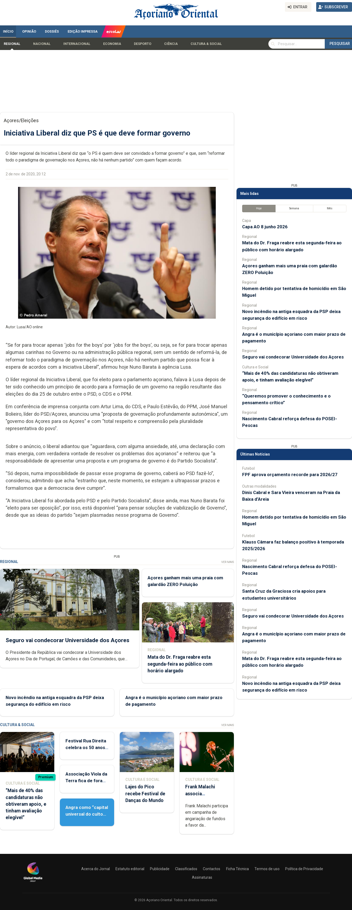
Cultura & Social (206, 44)
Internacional (76, 44)
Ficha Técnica (237, 869)
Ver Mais (227, 562)
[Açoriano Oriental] (33, 882)
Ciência (171, 44)
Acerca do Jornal (95, 869)
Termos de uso (267, 869)
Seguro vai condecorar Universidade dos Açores (67, 640)
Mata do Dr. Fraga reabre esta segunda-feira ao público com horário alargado (180, 664)
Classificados (186, 869)
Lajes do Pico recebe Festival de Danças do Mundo (145, 793)
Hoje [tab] (259, 208)
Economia (112, 44)
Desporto (142, 44)
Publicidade (159, 869)
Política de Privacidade (304, 869)
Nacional (42, 44)
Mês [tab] (329, 208)
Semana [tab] (294, 208)
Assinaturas (202, 877)
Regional (12, 44)
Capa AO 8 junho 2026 (265, 226)
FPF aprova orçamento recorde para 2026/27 (290, 474)
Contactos (211, 869)
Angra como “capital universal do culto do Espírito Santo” (86, 814)
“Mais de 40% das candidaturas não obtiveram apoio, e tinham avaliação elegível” (26, 804)
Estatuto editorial (129, 869)
